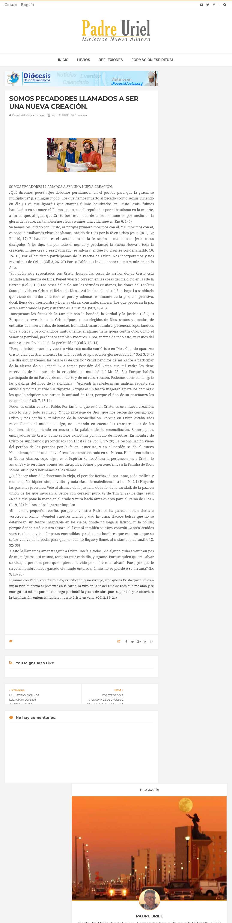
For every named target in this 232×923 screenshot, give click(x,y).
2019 (175, 382)
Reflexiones (111, 60)
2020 (175, 388)
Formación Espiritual (185, 511)
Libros (83, 60)
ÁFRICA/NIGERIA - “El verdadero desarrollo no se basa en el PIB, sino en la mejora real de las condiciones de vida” (116, 866)
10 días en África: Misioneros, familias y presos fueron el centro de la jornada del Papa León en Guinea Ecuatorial (187, 871)
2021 (175, 393)
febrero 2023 (180, 416)
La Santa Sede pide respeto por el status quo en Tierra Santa (43, 845)
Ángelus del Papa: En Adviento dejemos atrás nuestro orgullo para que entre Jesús (41, 869)
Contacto (11, 4)
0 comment (79, 115)
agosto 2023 (179, 451)
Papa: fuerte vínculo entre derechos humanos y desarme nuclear (42, 857)
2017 (175, 370)
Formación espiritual (152, 60)
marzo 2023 (179, 422)
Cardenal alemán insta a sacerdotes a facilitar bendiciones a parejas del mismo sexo (186, 845)
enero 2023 (179, 410)
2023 (175, 405)
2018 (175, 376)
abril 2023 (178, 428)
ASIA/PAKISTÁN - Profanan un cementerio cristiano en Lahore (112, 880)
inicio (63, 60)
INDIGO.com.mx (173, 911)
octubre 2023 (180, 463)
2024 (175, 470)
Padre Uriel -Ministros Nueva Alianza (104, 911)
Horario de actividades (138, 817)
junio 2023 (178, 439)
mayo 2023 (179, 434)
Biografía (27, 4)
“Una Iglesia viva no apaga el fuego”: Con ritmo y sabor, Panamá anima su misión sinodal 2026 (189, 857)
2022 (175, 399)
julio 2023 (178, 445)
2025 (175, 476)
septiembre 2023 (182, 457)
